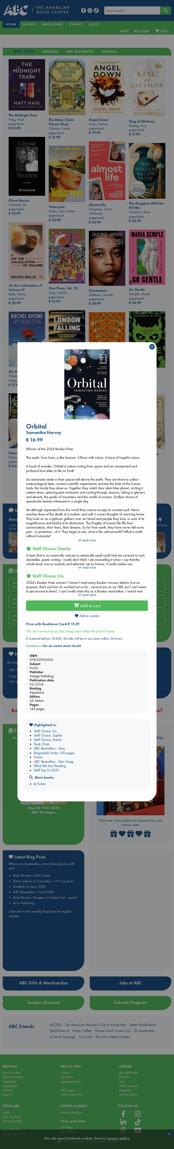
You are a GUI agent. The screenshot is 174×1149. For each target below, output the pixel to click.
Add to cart (87, 606)
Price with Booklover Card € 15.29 (52, 624)
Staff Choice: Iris (45, 731)
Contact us (34, 645)
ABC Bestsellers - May (49, 748)
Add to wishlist (87, 616)
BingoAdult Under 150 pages (54, 752)
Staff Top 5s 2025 (46, 770)
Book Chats (42, 744)
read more (87, 540)
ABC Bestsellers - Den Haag (53, 761)
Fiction (38, 757)
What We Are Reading (50, 765)
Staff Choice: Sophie (48, 735)
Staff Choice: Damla (48, 739)
